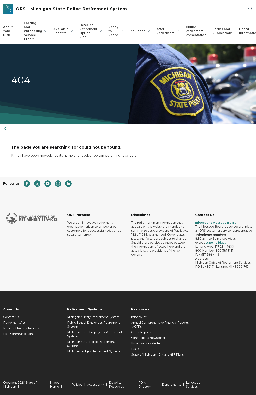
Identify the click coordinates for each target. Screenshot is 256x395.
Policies (77, 384)
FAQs (135, 349)
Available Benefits (63, 31)
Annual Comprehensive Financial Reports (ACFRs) (160, 324)
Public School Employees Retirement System (93, 324)
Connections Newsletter (148, 338)
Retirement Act (14, 322)
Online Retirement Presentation (196, 31)
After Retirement (168, 31)
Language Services (193, 384)
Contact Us (11, 317)
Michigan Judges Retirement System (93, 351)
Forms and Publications (223, 31)
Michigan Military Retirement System (93, 317)
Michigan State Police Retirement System (91, 344)
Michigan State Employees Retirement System (94, 334)
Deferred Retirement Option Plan (91, 31)
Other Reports (141, 332)
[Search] (250, 8)
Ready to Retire (116, 31)
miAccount (139, 317)
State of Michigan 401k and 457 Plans (157, 354)
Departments (171, 384)
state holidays (216, 242)
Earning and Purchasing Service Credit (35, 31)
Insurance (140, 31)
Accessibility (95, 384)
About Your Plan (10, 31)
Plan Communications (18, 334)
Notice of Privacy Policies (21, 328)
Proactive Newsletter (146, 343)
